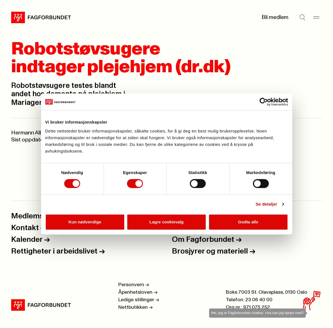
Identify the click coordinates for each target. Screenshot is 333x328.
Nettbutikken (135, 307)
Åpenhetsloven (137, 292)
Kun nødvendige (84, 222)
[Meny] (316, 17)
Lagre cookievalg (166, 222)
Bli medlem (275, 17)
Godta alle (248, 222)
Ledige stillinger (138, 299)
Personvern (133, 284)
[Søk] (302, 17)
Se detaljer (266, 204)
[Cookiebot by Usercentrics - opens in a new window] (263, 102)
